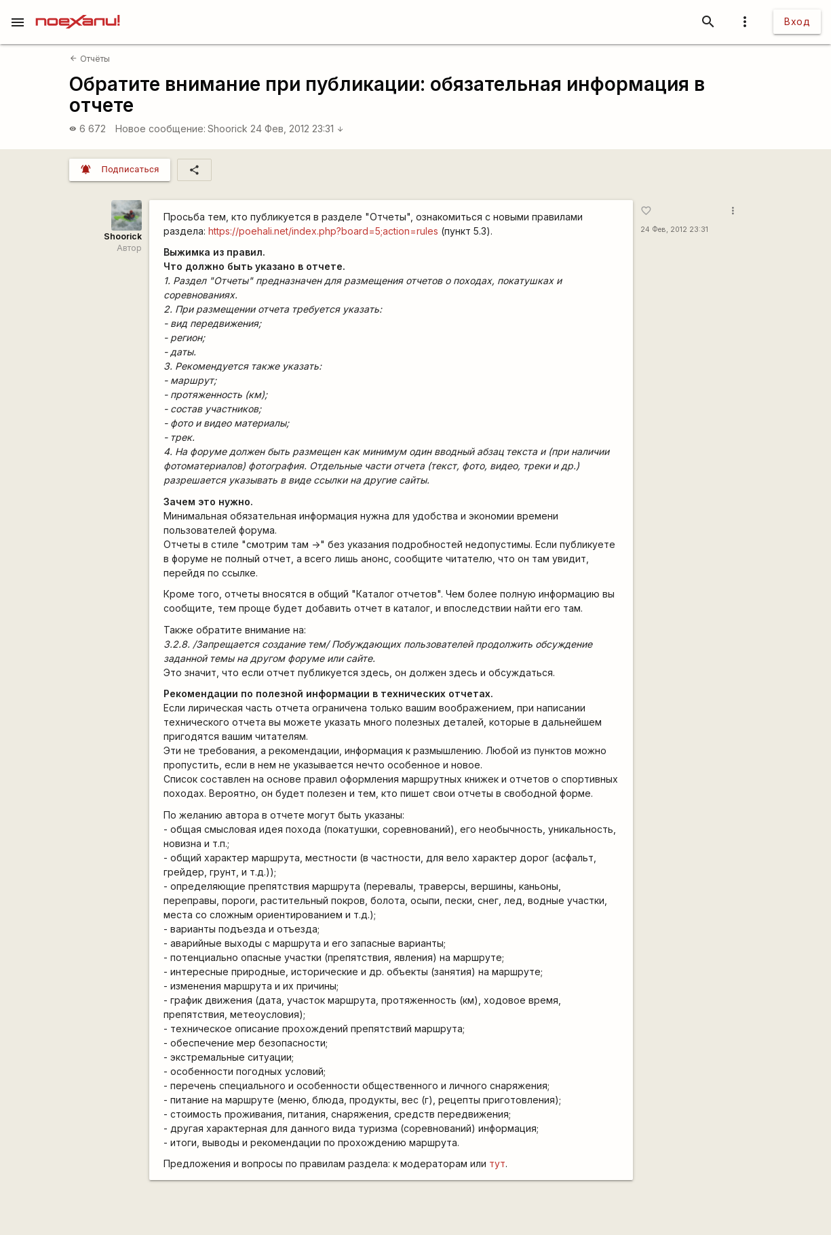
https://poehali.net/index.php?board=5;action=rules (323, 231)
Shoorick (228, 128)
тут (497, 1163)
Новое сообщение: (160, 128)
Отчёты (89, 59)
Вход (797, 21)
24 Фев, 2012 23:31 (297, 128)
